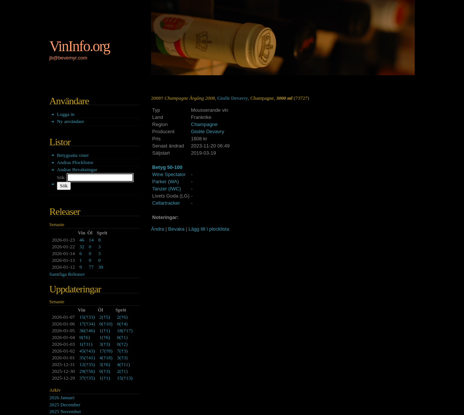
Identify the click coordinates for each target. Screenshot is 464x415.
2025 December (65, 404)
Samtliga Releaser (67, 274)
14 (91, 240)
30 (100, 267)
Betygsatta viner (73, 155)
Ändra (157, 229)
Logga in (66, 114)
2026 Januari (62, 397)
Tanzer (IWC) (166, 189)
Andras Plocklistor (75, 162)
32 (81, 246)
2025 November (65, 411)
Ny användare (70, 121)
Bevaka (176, 229)
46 (81, 240)
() (87, 317)
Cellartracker (166, 203)
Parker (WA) (165, 181)
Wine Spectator (169, 174)
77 (91, 267)
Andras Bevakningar (77, 169)
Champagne (204, 124)
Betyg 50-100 (167, 167)
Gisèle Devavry (232, 98)
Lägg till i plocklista (208, 229)
